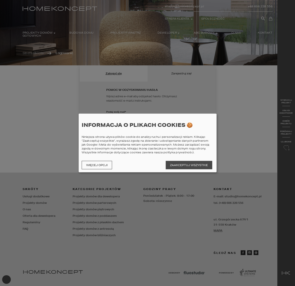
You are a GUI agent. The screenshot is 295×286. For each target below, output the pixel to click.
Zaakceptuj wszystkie (189, 165)
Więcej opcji (97, 165)
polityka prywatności (178, 152)
